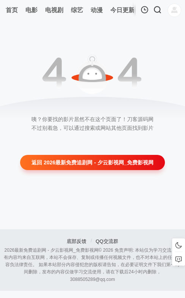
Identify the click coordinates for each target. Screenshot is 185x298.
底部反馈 (76, 241)
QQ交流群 (107, 241)
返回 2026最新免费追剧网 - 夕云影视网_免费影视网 (92, 162)
